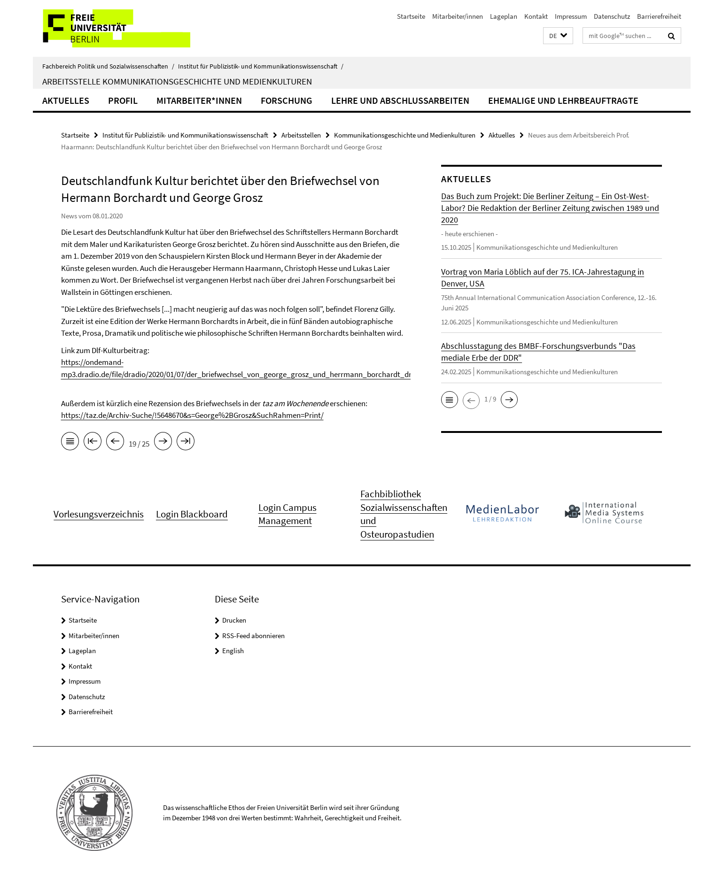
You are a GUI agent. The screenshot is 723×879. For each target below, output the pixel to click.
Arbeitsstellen (301, 135)
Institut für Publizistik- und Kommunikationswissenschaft (260, 66)
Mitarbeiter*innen (199, 100)
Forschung (286, 100)
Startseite (411, 16)
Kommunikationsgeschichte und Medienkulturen (404, 135)
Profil (123, 100)
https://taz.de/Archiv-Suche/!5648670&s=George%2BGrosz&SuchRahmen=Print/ (192, 415)
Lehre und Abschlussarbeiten (400, 100)
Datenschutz (612, 16)
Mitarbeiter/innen (457, 16)
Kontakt (536, 16)
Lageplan (503, 16)
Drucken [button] (234, 620)
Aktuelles (65, 100)
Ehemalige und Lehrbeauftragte (563, 100)
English (233, 650)
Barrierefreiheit (659, 16)
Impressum (571, 16)
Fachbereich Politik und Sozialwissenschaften (108, 66)
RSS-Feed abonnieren (253, 635)
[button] (558, 36)
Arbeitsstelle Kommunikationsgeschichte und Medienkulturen (177, 81)
